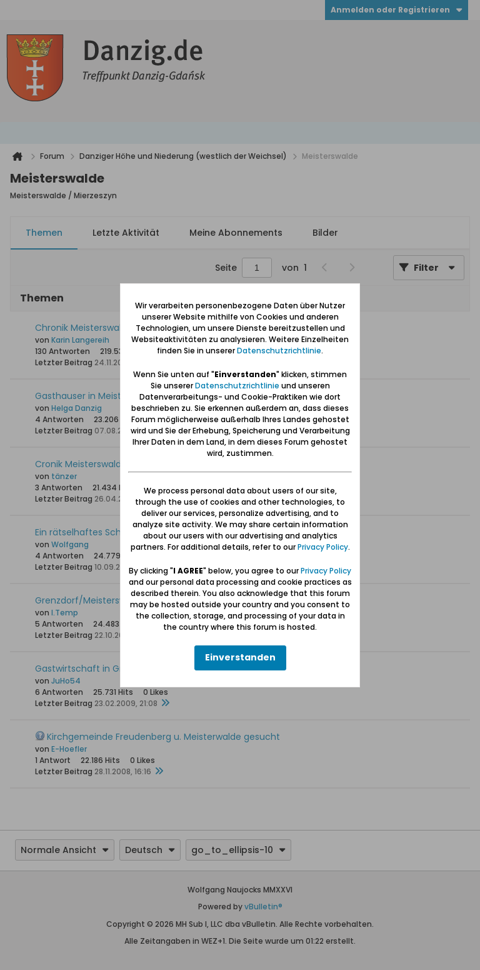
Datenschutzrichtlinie (279, 350)
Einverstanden (240, 657)
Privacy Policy (323, 547)
